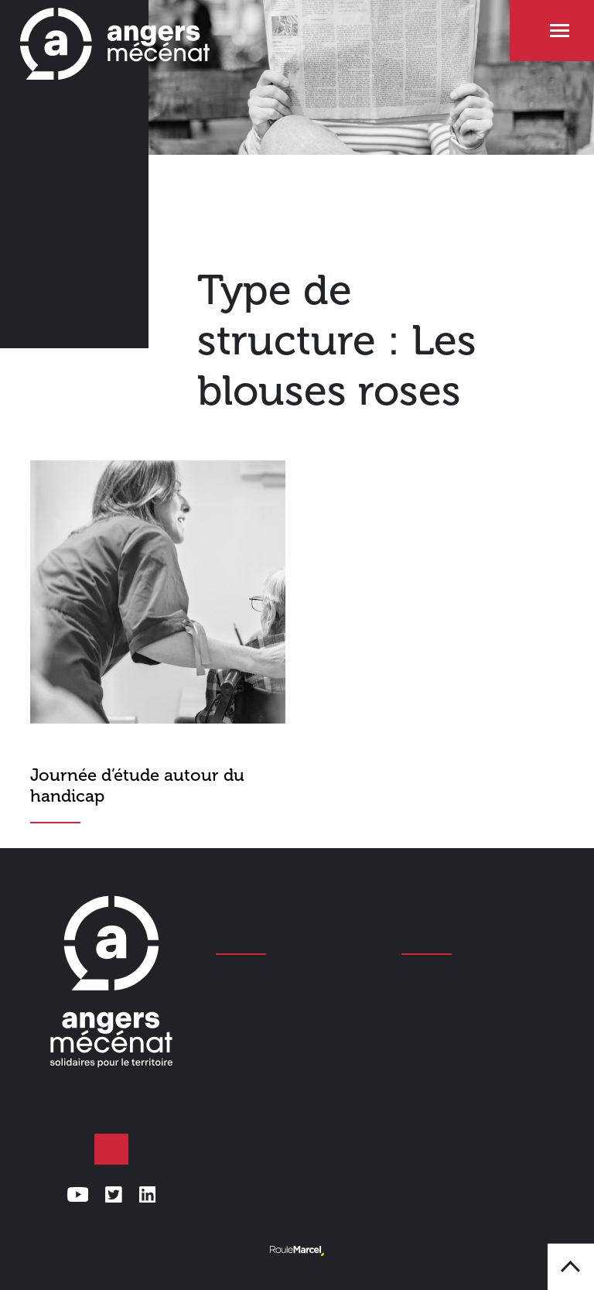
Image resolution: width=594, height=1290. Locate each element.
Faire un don (111, 1149)
